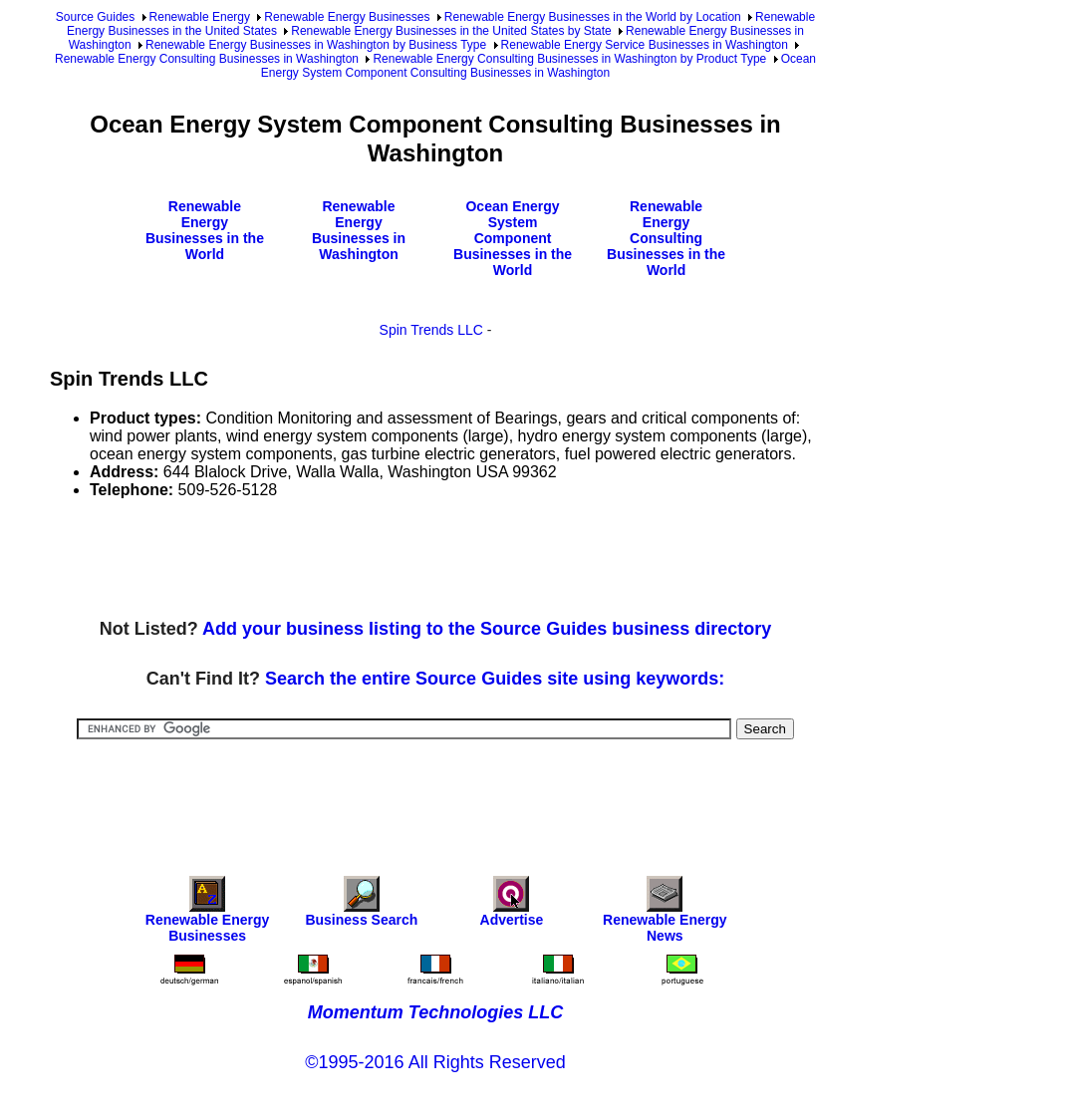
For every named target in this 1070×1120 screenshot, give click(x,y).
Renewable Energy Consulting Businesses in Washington (207, 59)
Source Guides (95, 17)
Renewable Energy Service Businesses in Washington (644, 45)
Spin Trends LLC (431, 330)
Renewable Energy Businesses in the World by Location (592, 17)
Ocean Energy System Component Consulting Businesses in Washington (538, 66)
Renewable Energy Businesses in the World (204, 230)
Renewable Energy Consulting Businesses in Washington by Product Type (569, 59)
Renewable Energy (199, 17)
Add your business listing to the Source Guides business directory (486, 629)
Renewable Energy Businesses (346, 17)
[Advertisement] (412, 560)
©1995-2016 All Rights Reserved (435, 1062)
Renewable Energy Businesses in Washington (358, 230)
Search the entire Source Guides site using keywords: (494, 679)
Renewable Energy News (665, 914)
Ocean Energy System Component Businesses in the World (512, 238)
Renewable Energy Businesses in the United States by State (451, 31)
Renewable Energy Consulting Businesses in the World (666, 238)
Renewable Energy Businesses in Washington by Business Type (315, 45)
